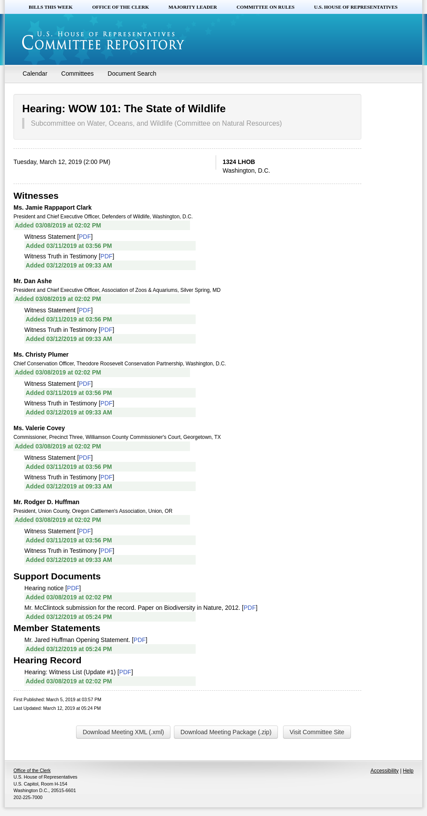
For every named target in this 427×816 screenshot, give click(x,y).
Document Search (132, 73)
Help (408, 771)
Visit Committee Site (317, 732)
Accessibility (384, 771)
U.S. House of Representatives (355, 7)
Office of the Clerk (120, 7)
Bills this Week (51, 7)
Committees (77, 73)
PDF (85, 236)
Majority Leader (193, 7)
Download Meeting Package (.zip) (225, 732)
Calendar (35, 73)
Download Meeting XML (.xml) (123, 732)
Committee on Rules (265, 7)
